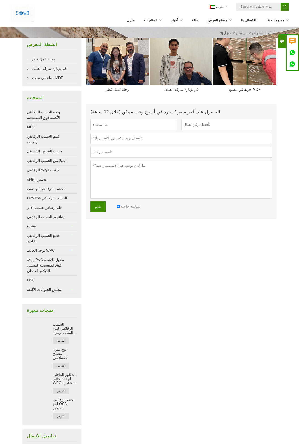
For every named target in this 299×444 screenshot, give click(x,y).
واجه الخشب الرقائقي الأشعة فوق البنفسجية (43, 115)
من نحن (242, 33)
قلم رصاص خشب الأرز (44, 207)
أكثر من (60, 340)
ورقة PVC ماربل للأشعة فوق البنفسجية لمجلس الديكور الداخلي (45, 265)
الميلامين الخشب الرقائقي (46, 161)
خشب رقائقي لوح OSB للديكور (63, 404)
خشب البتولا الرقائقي (43, 170)
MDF (31, 127)
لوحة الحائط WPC (41, 250)
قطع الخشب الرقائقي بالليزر (43, 238)
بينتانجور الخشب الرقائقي (46, 217)
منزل (225, 33)
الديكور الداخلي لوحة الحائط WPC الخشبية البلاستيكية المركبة (64, 379)
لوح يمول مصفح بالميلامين (60, 354)
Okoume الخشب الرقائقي (47, 198)
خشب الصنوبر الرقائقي (44, 151)
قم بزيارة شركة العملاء (49, 68)
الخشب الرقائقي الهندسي (46, 189)
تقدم (98, 207)
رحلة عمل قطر (43, 59)
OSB (31, 280)
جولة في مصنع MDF (47, 78)
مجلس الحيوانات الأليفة (44, 290)
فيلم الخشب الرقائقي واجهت (43, 139)
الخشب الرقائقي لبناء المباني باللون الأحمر (63, 328)
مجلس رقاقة (37, 179)
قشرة (31, 226)
